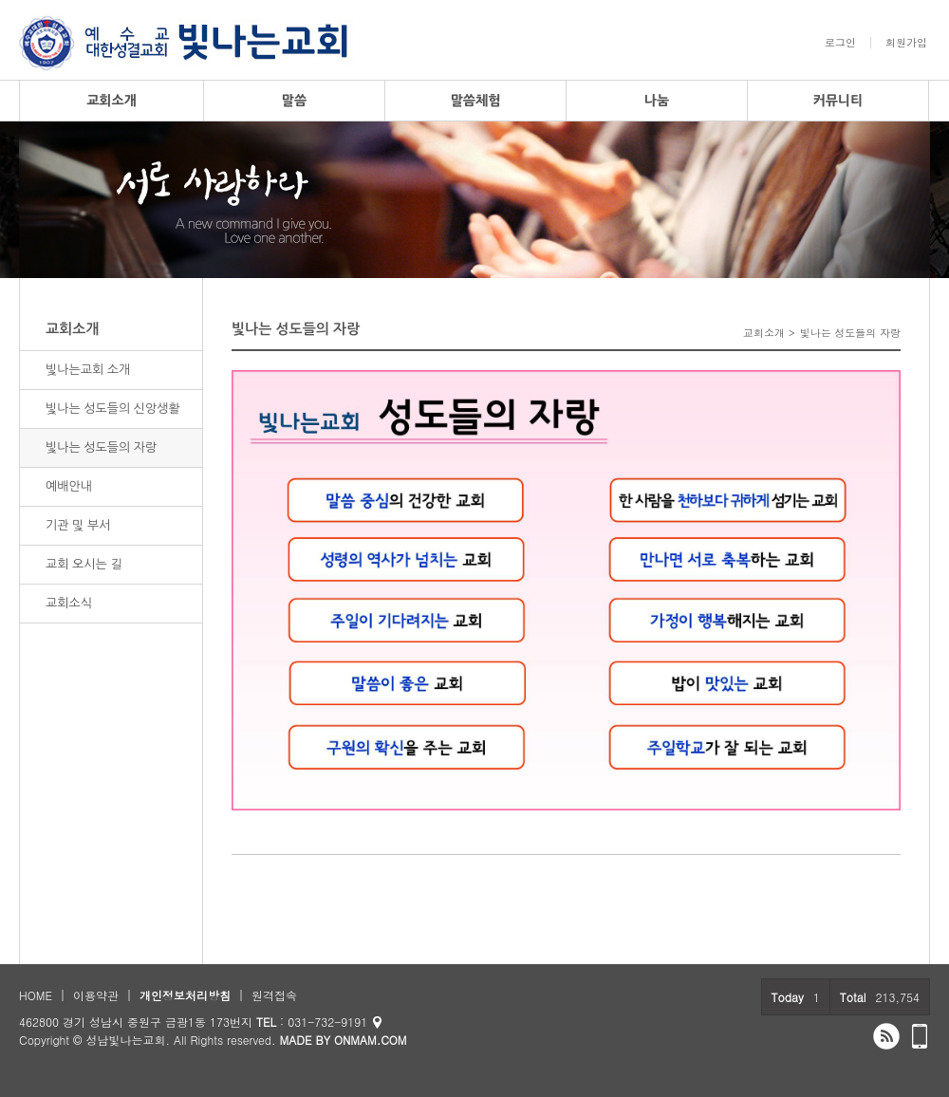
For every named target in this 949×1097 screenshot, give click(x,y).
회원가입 (906, 42)
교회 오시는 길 (84, 564)
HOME (35, 995)
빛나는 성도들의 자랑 (101, 447)
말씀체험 (476, 100)
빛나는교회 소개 (88, 369)
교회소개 (111, 100)
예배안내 (69, 486)
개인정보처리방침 (185, 995)
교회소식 (69, 603)
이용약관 (96, 995)
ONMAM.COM (370, 1040)
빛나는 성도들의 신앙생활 (113, 408)
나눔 (656, 100)
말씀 (294, 100)
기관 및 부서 (78, 525)
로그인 (840, 42)
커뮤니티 (838, 100)
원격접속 (274, 995)
